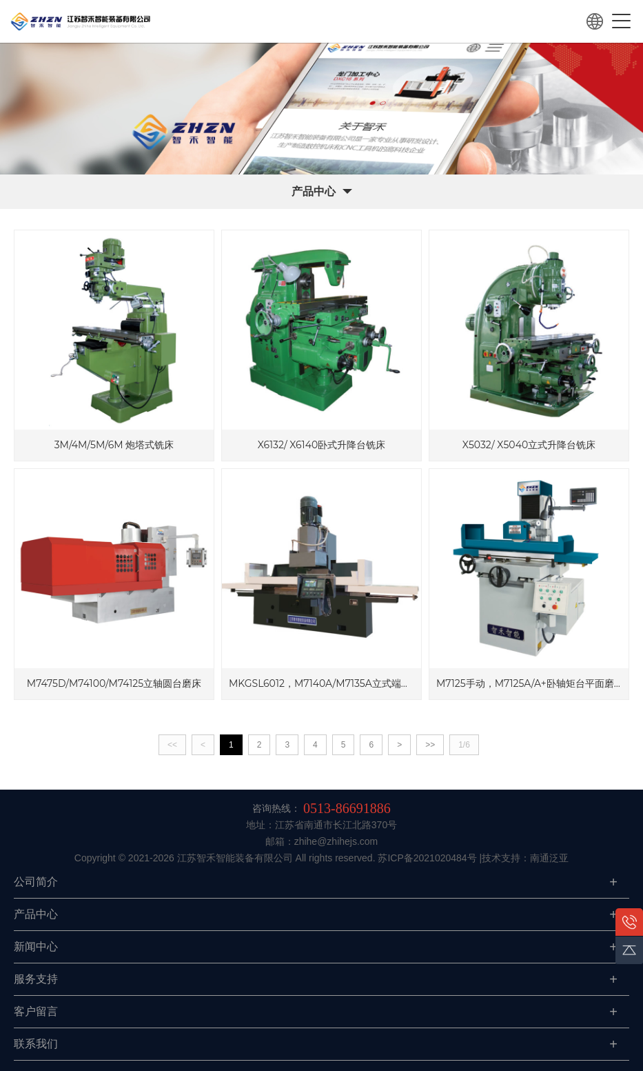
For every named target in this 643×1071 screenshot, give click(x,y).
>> (430, 745)
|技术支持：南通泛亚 (524, 857)
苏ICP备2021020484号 (427, 857)
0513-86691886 (347, 808)
